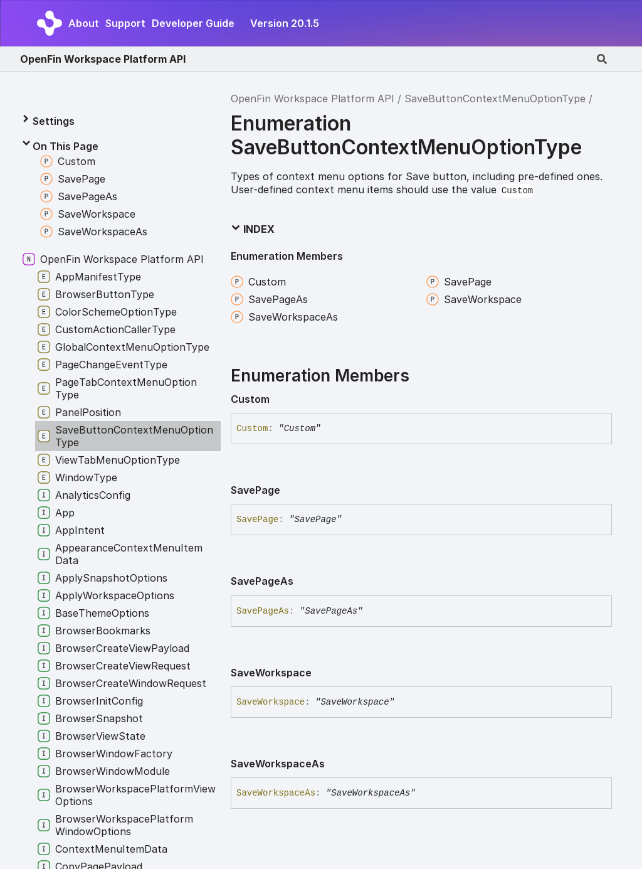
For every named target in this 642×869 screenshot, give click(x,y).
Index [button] (253, 229)
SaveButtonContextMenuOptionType (495, 98)
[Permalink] (280, 400)
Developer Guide (193, 23)
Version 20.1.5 (284, 23)
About (83, 23)
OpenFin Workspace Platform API (103, 59)
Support (125, 23)
